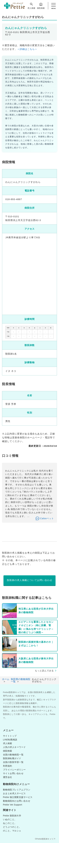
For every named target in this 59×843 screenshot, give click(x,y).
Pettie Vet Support (12, 804)
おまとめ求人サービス (14, 793)
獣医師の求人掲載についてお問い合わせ (29, 580)
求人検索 (31, 5)
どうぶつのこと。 (12, 827)
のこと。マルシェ (12, 830)
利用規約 (7, 766)
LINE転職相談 (10, 739)
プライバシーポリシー (14, 769)
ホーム (5, 679)
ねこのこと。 (10, 823)
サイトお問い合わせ (13, 773)
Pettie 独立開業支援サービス (18, 797)
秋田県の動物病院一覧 (20, 680)
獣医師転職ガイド (12, 758)
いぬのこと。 (10, 819)
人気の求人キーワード (14, 747)
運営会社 (7, 777)
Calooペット (47, 518)
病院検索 (41, 5)
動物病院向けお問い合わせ (16, 801)
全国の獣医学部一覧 (13, 762)
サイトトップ (10, 736)
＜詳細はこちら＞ (27, 49)
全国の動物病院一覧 (13, 754)
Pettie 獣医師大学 (12, 815)
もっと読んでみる (44, 670)
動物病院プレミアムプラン (16, 789)
